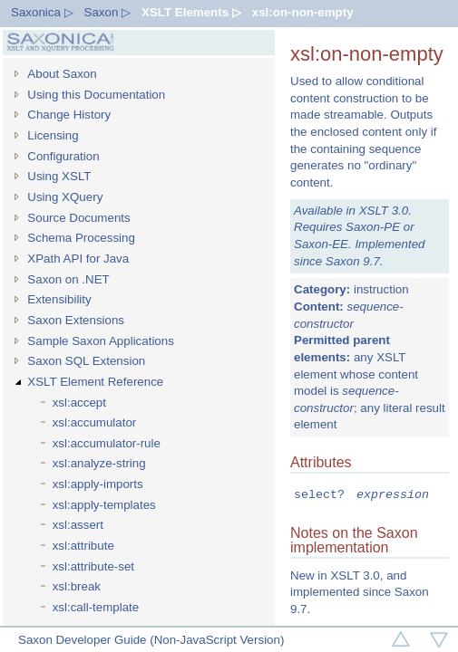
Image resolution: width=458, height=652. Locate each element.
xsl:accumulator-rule (107, 443)
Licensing (52, 135)
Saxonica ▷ (42, 12)
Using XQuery (64, 197)
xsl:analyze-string (99, 463)
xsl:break (77, 586)
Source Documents (78, 218)
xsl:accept (79, 402)
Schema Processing (81, 237)
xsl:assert (78, 525)
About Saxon (61, 74)
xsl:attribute (83, 545)
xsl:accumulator (95, 422)
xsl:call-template (96, 607)
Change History (69, 114)
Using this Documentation (96, 94)
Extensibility (59, 299)
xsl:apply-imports (98, 484)
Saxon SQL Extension (86, 361)
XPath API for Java (78, 258)
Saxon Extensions (75, 320)
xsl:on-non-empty (303, 12)
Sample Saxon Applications (100, 341)
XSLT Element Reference (95, 381)
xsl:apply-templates (104, 505)
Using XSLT (59, 176)
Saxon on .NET (68, 279)
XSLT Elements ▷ (191, 12)
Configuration (63, 156)
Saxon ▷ (108, 12)
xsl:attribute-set (93, 566)
